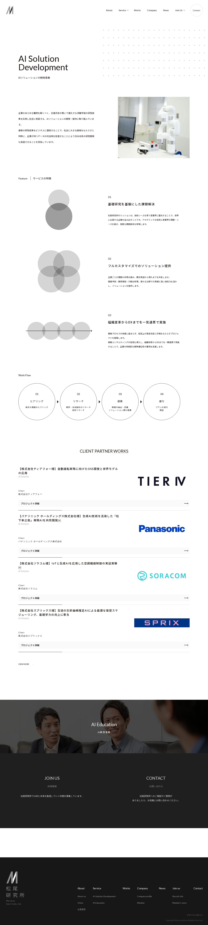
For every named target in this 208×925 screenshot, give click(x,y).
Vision (80, 903)
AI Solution (23, 476)
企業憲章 (82, 909)
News (166, 10)
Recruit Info (177, 896)
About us (82, 896)
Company (152, 10)
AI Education (104, 757)
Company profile (144, 896)
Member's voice (179, 903)
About (109, 10)
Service (122, 10)
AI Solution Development (104, 896)
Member (141, 903)
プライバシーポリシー (195, 915)
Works (137, 10)
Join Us (178, 10)
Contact (196, 10)
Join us (176, 888)
